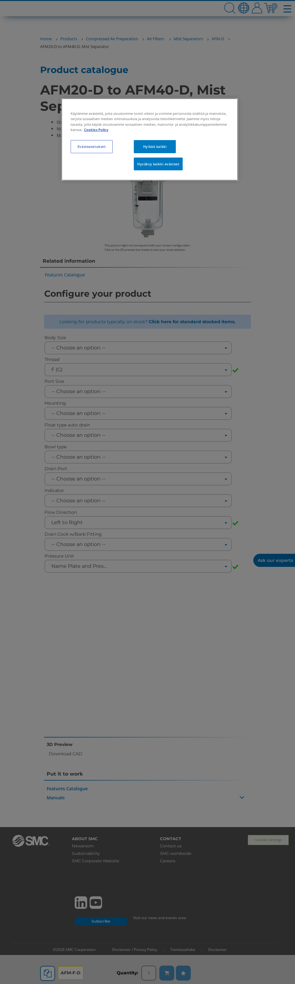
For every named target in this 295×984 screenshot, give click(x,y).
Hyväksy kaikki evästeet (158, 164)
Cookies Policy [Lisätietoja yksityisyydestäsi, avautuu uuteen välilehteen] (96, 129)
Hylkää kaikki (154, 146)
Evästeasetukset (91, 146)
